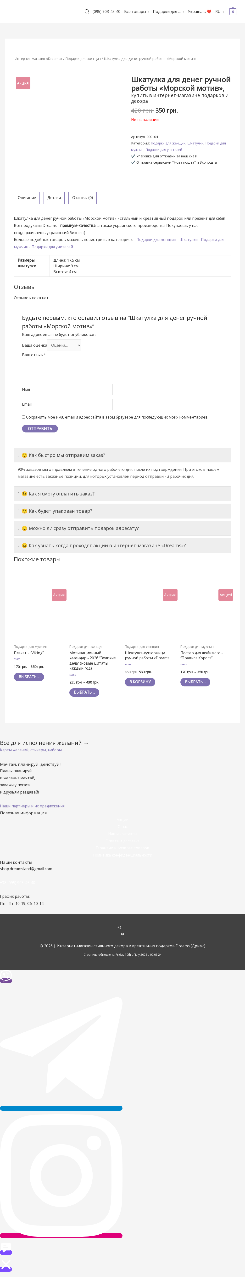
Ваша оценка (34, 345)
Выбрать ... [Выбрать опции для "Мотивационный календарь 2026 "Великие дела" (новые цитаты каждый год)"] (86, 695)
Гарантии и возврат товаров (122, 851)
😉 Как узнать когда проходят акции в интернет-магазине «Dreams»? (102, 547)
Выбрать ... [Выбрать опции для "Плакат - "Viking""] (30, 679)
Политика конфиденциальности (122, 858)
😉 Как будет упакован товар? (55, 512)
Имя (26, 390)
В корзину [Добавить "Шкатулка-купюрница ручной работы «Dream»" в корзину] (142, 684)
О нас (122, 829)
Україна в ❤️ (200, 11)
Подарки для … (167, 11)
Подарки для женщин (86, 58)
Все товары (135, 11)
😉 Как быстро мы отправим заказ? (61, 456)
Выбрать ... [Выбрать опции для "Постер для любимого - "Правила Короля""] (197, 684)
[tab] (27, 198)
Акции (122, 822)
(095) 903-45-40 (106, 11)
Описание (27, 198)
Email (27, 405)
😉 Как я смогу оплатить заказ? (56, 495)
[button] (31, 753)
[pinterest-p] (122, 938)
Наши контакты (122, 837)
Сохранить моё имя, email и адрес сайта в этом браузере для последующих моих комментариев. (117, 418)
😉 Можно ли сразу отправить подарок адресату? (78, 530)
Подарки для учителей (165, 149)
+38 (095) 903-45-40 (17, 885)
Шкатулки (197, 143)
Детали (54, 198)
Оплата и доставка (122, 844)
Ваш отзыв (34, 355)
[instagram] (122, 930)
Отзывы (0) (83, 198)
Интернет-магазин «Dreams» (39, 58)
